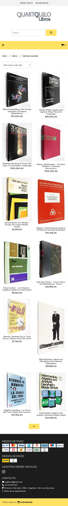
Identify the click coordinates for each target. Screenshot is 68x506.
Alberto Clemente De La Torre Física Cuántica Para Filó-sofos (17, 337)
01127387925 (9, 485)
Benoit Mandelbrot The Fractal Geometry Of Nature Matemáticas (17, 111)
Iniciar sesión (41, 3)
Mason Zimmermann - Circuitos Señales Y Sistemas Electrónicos (51, 166)
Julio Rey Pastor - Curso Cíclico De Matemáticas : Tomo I (51, 283)
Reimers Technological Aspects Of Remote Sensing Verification (51, 229)
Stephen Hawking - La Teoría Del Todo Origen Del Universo (17, 411)
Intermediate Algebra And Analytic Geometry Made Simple (51, 414)
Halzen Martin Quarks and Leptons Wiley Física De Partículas (51, 111)
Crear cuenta (26, 3)
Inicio (5, 56)
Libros (15, 56)
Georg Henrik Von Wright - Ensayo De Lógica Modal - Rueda (17, 224)
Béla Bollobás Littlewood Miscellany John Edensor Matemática (51, 361)
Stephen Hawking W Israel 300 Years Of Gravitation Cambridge (17, 164)
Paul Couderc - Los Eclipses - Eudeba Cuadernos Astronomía (17, 288)
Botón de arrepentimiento (14, 491)
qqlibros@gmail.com (12, 482)
